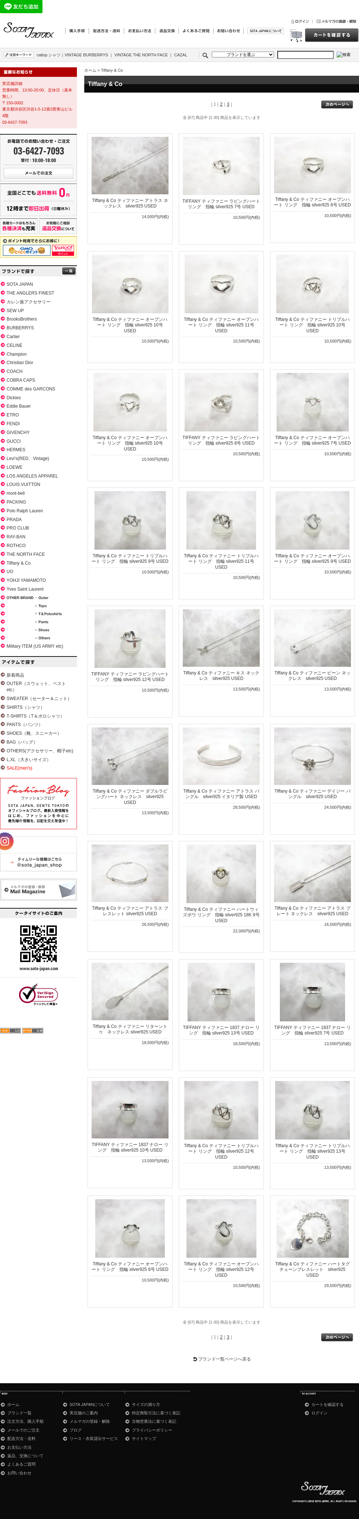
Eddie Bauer (19, 406)
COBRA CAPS (21, 380)
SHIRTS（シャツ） (26, 707)
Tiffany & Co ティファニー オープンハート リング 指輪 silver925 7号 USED (312, 440)
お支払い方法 (19, 1447)
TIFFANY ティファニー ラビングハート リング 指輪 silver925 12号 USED (130, 676)
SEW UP (15, 310)
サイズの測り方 (146, 1404)
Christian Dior (20, 362)
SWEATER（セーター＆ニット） (39, 698)
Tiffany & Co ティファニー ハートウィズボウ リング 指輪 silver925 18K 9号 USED (221, 915)
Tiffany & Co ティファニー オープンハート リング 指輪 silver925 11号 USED (221, 325)
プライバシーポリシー (152, 1430)
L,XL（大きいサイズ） (29, 759)
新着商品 (15, 675)
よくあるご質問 (21, 1464)
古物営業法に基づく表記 (154, 1421)
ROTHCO (16, 545)
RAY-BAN (16, 536)
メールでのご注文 (23, 1430)
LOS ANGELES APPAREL (32, 476)
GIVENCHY (18, 432)
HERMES (16, 449)
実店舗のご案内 (84, 1413)
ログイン (319, 1413)
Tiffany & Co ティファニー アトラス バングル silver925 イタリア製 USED (221, 794)
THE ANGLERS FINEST (30, 293)
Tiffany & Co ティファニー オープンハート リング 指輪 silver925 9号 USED (312, 558)
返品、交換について (25, 1455)
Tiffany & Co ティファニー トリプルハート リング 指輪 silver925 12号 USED (221, 1151)
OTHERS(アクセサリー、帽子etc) (40, 750)
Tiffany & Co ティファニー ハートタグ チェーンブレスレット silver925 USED (312, 1269)
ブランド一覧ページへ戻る (224, 1359)
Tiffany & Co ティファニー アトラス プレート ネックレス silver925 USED (312, 911)
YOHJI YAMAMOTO (26, 580)
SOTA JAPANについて (90, 1404)
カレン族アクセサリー (29, 301)
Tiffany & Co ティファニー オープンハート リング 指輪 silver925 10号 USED (130, 325)
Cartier (13, 336)
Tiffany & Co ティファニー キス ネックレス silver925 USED (221, 675)
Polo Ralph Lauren (25, 510)
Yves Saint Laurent (25, 589)
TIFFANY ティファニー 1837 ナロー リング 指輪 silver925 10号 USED (130, 1147)
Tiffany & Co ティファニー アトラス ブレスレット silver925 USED (130, 911)
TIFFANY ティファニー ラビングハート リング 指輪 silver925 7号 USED (221, 204)
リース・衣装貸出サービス (94, 1438)
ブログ (76, 1430)
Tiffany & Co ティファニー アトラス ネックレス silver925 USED (130, 203)
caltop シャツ (48, 55)
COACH (14, 371)
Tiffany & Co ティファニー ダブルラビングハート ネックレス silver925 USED (130, 797)
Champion (17, 354)
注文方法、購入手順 (25, 1421)
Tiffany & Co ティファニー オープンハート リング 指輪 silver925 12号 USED (221, 1269)
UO (10, 571)
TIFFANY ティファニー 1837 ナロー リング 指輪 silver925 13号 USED (221, 1030)
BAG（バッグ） (22, 742)
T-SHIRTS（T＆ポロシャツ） (35, 716)
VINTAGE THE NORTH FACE (141, 55)
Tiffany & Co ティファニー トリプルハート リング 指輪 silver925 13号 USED (312, 1151)
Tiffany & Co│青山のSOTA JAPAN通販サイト (29, 30)
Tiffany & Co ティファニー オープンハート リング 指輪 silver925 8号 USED (312, 202)
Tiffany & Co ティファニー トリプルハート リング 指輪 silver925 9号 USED (130, 558)
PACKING (16, 502)
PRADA (14, 519)
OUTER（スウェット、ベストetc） (36, 686)
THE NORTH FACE (26, 554)
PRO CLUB (18, 528)
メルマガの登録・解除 (90, 1421)
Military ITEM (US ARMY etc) (35, 646)
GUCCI (14, 441)
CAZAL (180, 55)
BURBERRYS (20, 327)
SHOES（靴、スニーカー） (34, 733)
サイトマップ (144, 1438)
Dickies (14, 397)
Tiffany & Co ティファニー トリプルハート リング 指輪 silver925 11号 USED (221, 561)
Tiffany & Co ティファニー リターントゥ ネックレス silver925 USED (130, 1029)
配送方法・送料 (21, 1438)
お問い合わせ (19, 1473)
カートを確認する (327, 1404)
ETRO (13, 415)
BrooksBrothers (22, 319)
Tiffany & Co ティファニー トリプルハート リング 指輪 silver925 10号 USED (312, 325)
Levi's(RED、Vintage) (28, 458)
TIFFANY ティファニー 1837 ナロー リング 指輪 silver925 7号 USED (312, 1030)
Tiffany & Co (18, 563)
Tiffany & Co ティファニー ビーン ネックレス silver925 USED (312, 675)
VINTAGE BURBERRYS (86, 55)
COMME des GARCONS (31, 389)
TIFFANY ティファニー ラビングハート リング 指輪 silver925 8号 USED (221, 440)
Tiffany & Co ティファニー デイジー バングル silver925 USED (312, 794)
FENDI (13, 423)
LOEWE (14, 467)
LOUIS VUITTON (23, 484)
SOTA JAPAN (20, 284)
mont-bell (16, 493)
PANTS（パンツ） (25, 724)
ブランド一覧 (19, 1413)
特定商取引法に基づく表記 (156, 1413)
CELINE (14, 345)
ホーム (90, 70)
